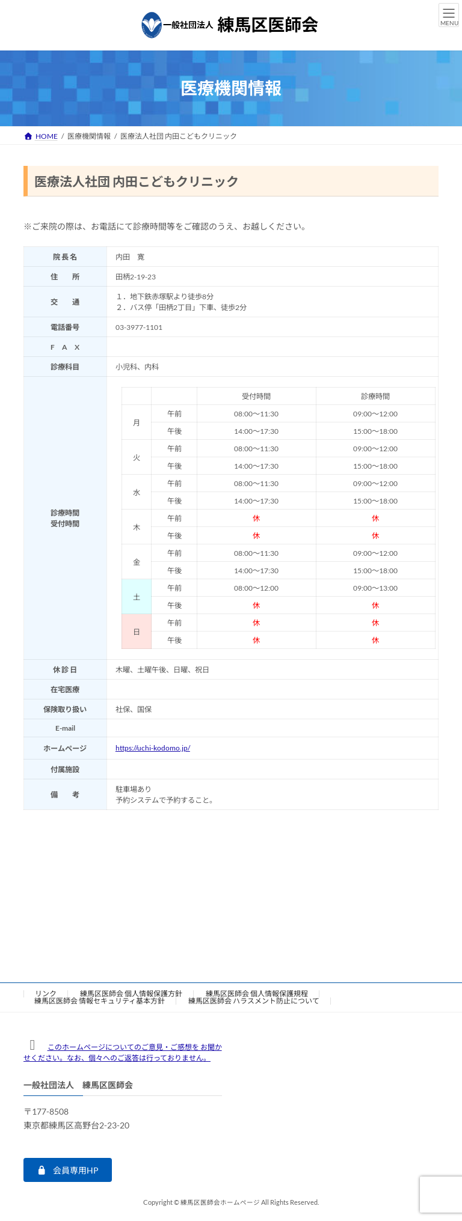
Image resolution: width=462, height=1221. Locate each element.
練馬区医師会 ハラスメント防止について (253, 1000)
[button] (67, 1170)
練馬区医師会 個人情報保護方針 (131, 993)
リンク (46, 993)
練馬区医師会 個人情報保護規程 (257, 993)
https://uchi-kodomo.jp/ (153, 747)
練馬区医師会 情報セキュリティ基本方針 (99, 1000)
